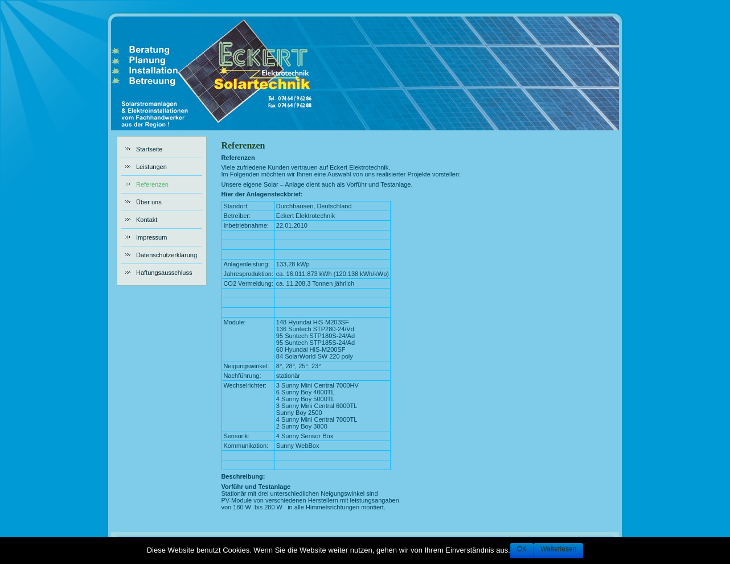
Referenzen (243, 145)
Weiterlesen (558, 549)
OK (522, 549)
